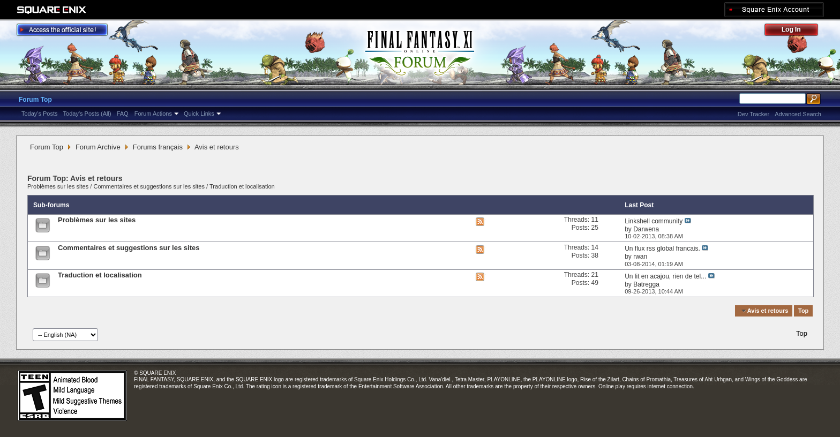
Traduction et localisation (242, 186)
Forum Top (35, 99)
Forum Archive (98, 147)
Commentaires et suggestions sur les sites (149, 186)
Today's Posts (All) (87, 113)
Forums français (158, 147)
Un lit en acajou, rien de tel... (665, 276)
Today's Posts (39, 113)
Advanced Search (798, 114)
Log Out (796, 31)
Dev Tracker (753, 114)
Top (803, 310)
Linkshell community (653, 221)
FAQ (123, 113)
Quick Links (199, 113)
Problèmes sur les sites (57, 186)
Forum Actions (153, 113)
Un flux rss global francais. (662, 248)
